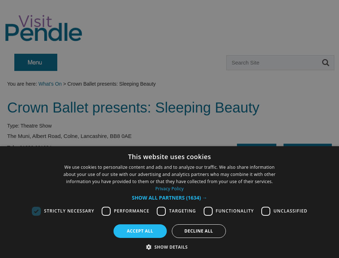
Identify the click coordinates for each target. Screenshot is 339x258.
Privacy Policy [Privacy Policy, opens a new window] (169, 189)
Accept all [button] (140, 231)
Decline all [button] (198, 231)
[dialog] (169, 129)
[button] (169, 197)
